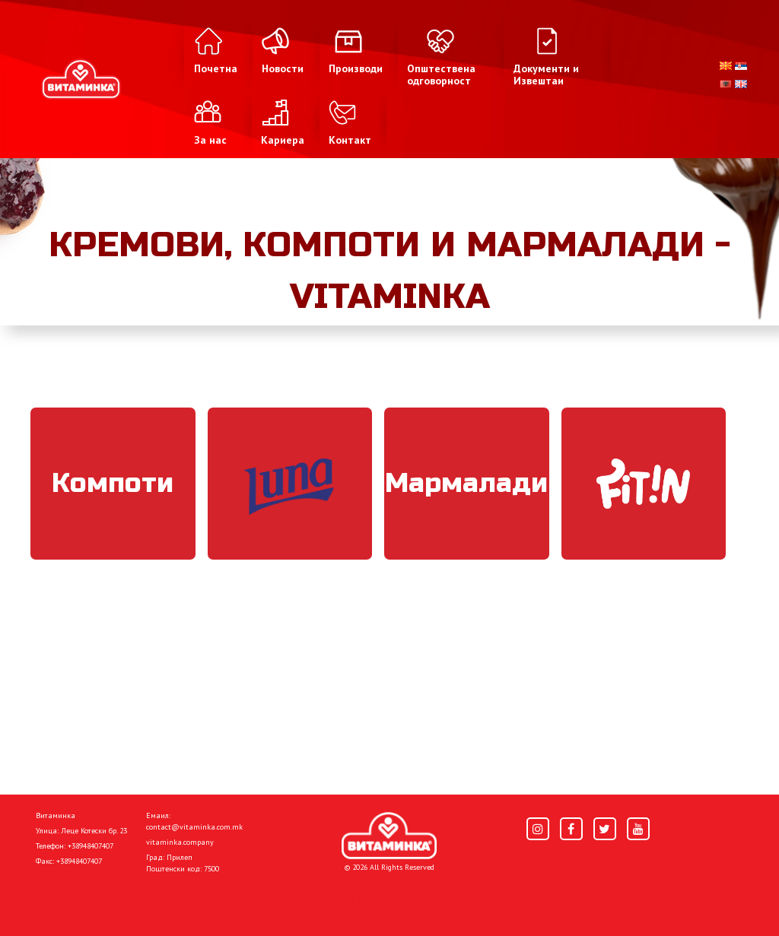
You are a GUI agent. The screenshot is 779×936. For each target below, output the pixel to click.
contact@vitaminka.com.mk (194, 827)
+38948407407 (90, 846)
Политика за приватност (100, 899)
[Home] (389, 835)
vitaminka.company (180, 842)
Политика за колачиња (237, 899)
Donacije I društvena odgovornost (397, 899)
